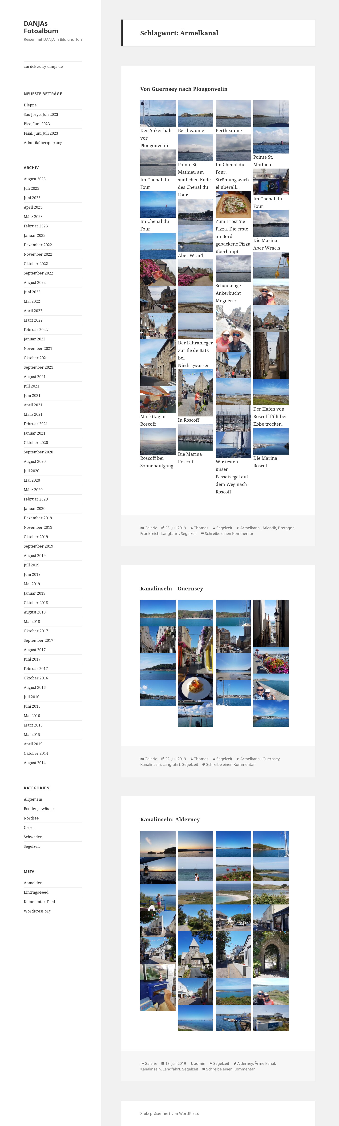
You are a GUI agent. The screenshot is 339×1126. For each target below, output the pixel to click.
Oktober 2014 (36, 753)
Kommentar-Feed (39, 901)
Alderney (245, 1063)
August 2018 (35, 612)
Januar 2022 (34, 339)
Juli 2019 (31, 565)
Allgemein (33, 799)
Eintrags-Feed (36, 892)
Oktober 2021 (36, 357)
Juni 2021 (32, 395)
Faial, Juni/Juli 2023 (41, 133)
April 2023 (33, 207)
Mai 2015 (32, 734)
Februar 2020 (36, 499)
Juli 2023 (31, 188)
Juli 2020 (31, 470)
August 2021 (35, 376)
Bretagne (286, 527)
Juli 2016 (31, 696)
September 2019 (38, 546)
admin (199, 1063)
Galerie (151, 527)
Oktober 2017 (36, 631)
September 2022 (38, 273)
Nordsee (31, 818)
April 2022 (33, 310)
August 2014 (35, 762)
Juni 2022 (32, 292)
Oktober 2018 (36, 602)
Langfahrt (170, 533)
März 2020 (33, 489)
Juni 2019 (32, 574)
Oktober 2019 (36, 536)
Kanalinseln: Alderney (170, 819)
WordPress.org (37, 911)
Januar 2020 (34, 508)
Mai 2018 (32, 621)
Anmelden (33, 882)
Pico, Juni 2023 (37, 123)
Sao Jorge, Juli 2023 (41, 114)
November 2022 (38, 254)
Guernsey (270, 758)
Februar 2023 (36, 226)
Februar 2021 (36, 423)
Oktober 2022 (36, 263)
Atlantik (269, 527)
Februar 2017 (36, 668)
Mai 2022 (32, 301)
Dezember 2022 (38, 244)
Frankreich (149, 533)
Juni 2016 (32, 706)
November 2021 (38, 348)
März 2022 (33, 320)
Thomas (201, 527)
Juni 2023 (32, 197)
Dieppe (30, 105)
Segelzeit (32, 846)
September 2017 (38, 640)
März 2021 (33, 414)
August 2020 (35, 461)
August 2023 (35, 179)
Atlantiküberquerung (43, 142)
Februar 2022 (36, 329)
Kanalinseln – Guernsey (171, 588)
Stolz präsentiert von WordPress (169, 1113)
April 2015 (33, 744)
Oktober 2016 (36, 678)
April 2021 (33, 405)
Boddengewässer (39, 808)
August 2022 (35, 282)
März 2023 (33, 216)
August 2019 (35, 555)
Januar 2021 (34, 433)
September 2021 (38, 367)
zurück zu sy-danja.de (43, 66)
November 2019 (38, 527)
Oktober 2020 (36, 442)
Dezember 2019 (38, 518)
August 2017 (35, 649)
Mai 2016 (32, 715)
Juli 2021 (31, 386)
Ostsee (30, 827)
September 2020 (38, 452)
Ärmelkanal (250, 527)
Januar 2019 (34, 593)
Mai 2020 (32, 480)
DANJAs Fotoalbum (41, 27)
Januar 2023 (34, 235)
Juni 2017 (32, 659)
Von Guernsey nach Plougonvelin (184, 88)
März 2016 (33, 725)
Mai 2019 (32, 583)
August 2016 (35, 687)
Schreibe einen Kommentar (229, 533)
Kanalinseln (150, 764)
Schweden (33, 836)
